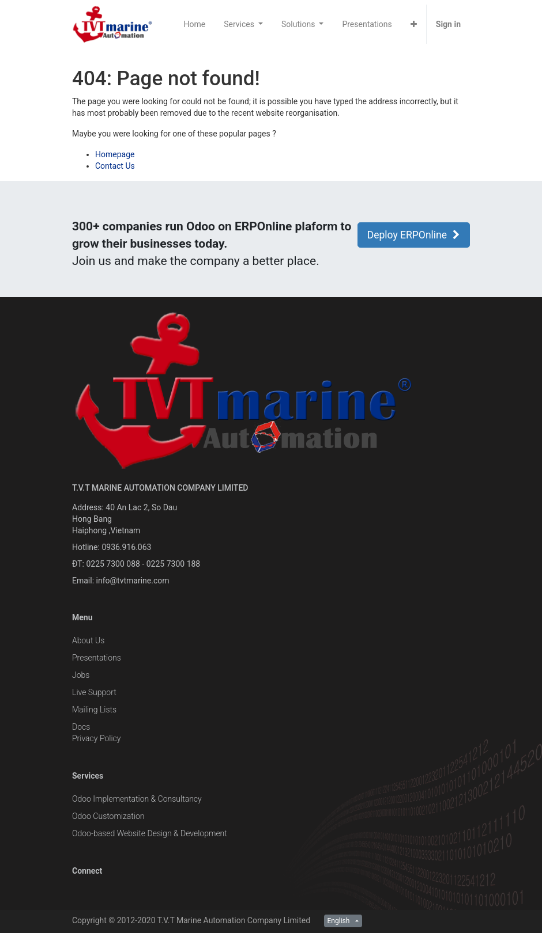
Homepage (114, 154)
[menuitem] (195, 24)
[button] (413, 24)
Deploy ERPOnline (413, 235)
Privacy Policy (96, 738)
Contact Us (115, 165)
